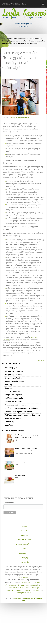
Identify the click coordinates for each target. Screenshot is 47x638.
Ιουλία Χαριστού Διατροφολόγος (14, 38)
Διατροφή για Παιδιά (23, 593)
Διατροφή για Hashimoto (32, 590)
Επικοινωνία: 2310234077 (14, 3)
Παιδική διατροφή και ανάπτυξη (14, 41)
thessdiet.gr (17, 598)
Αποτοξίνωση (20, 462)
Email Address (9, 503)
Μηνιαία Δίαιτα (20, 475)
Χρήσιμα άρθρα (34, 38)
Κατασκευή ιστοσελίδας (30, 598)
